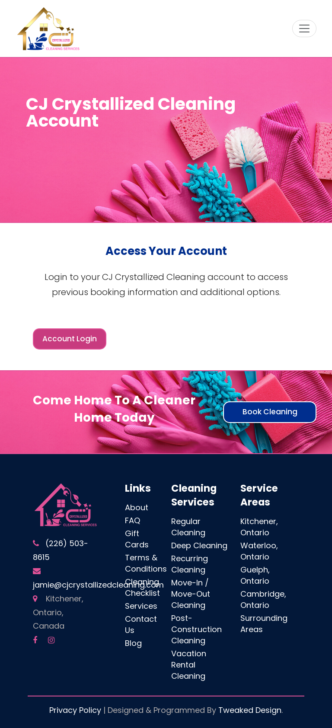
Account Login (69, 339)
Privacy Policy (75, 710)
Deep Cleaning (199, 545)
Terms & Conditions (146, 563)
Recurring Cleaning (189, 564)
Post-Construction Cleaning (196, 629)
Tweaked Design (249, 710)
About (136, 507)
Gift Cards (137, 539)
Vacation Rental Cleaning (188, 664)
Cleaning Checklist (142, 587)
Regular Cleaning (188, 527)
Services (141, 606)
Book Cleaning (270, 412)
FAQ (132, 520)
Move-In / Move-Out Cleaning (190, 593)
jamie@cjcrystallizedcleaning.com (98, 584)
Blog (133, 643)
